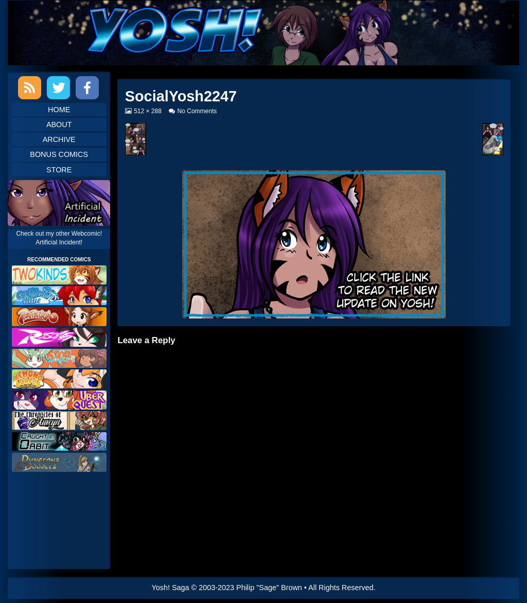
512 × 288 (147, 111)
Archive (59, 139)
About (59, 124)
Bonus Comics (59, 154)
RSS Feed (29, 87)
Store (59, 170)
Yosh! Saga (170, 587)
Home (59, 109)
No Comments (197, 111)
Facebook (87, 87)
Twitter (58, 87)
